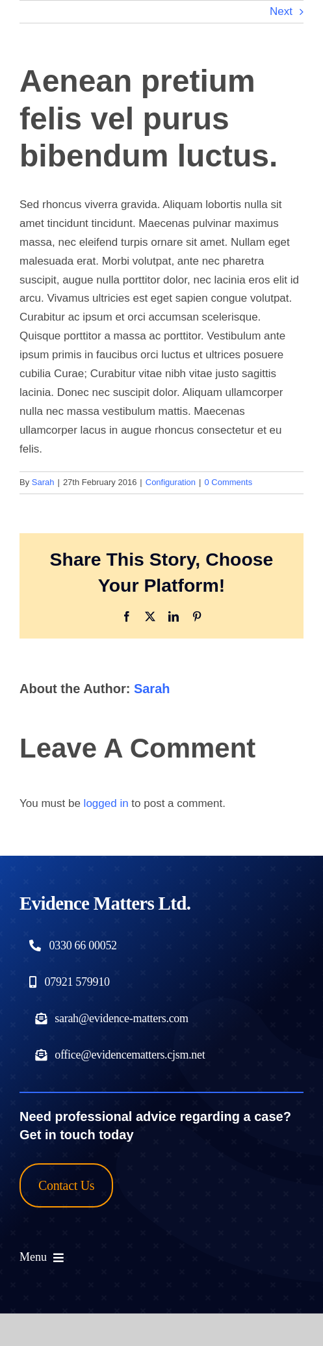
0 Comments (228, 482)
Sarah (43, 482)
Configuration (171, 482)
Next (281, 11)
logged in (106, 803)
